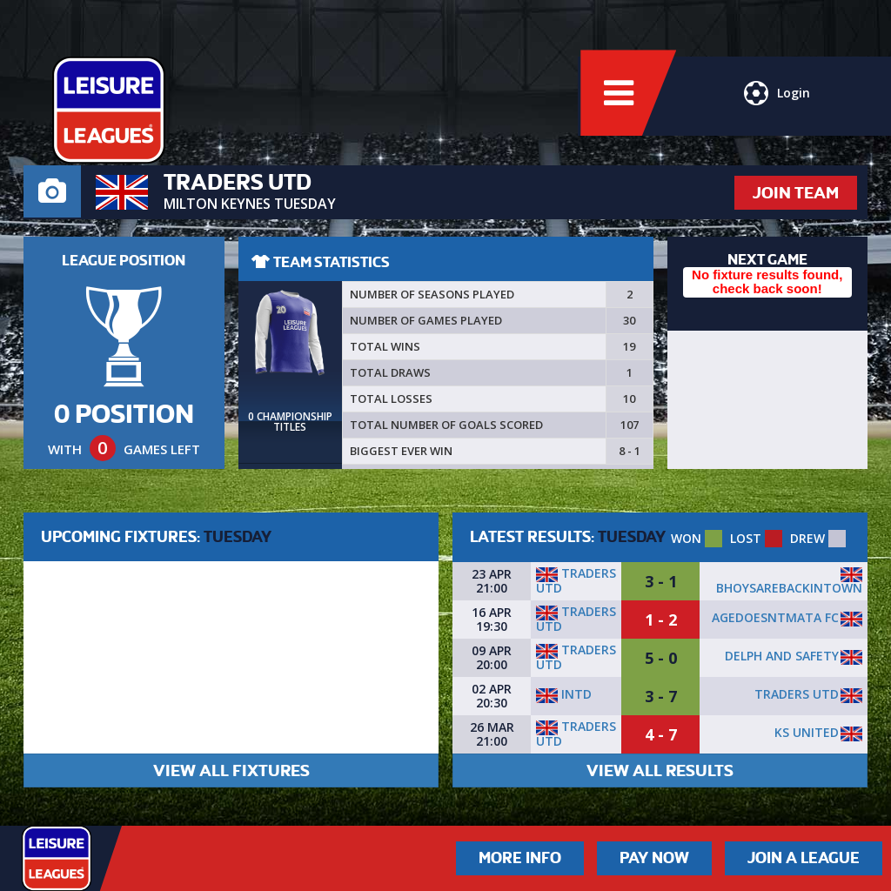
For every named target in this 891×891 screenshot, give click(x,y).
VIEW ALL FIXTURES (231, 770)
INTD (564, 694)
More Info (520, 858)
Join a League (803, 858)
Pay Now (654, 858)
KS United (806, 732)
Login (776, 100)
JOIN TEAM (796, 193)
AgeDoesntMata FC (775, 617)
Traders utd (576, 580)
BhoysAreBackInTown (789, 587)
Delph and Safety (782, 655)
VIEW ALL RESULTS (660, 770)
